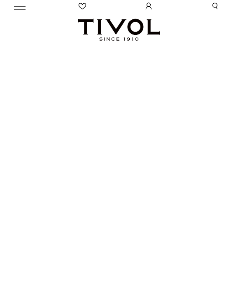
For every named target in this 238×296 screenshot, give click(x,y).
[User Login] (149, 6)
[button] (215, 6)
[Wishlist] (83, 6)
